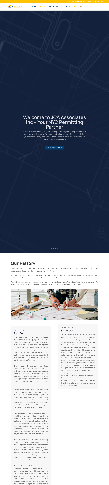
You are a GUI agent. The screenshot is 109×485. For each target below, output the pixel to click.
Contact (67, 7)
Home (35, 7)
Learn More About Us (54, 149)
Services (53, 7)
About (43, 7)
